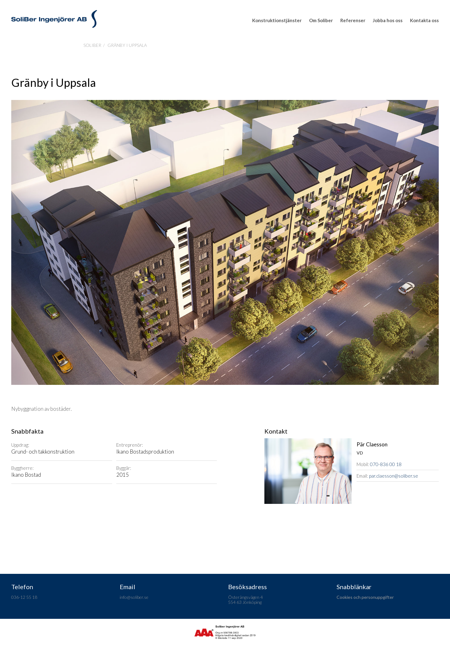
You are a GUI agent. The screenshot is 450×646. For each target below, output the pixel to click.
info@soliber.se (134, 597)
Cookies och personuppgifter (365, 597)
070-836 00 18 (386, 464)
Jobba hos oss (387, 20)
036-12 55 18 (24, 597)
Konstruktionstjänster (277, 20)
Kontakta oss (424, 20)
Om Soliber (321, 20)
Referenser (352, 20)
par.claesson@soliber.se (393, 476)
